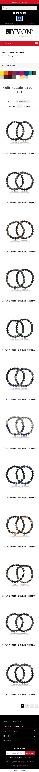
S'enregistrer (8, 23)
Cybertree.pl (26, 763)
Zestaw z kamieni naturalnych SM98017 (19, 498)
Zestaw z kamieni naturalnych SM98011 (19, 203)
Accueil (3, 52)
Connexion (18, 23)
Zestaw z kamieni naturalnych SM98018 (19, 547)
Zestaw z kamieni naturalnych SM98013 (19, 301)
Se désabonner (26, 757)
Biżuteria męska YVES (17, 52)
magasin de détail (19, 2)
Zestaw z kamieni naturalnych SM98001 (19, 645)
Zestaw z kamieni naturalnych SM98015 (19, 399)
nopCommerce (23, 766)
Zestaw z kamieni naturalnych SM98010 (19, 153)
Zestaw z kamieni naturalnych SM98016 (19, 448)
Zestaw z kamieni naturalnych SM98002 (19, 694)
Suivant (36, 706)
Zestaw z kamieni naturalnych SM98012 (19, 252)
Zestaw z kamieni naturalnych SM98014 (19, 350)
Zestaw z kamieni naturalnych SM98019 (19, 596)
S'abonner (15, 757)
